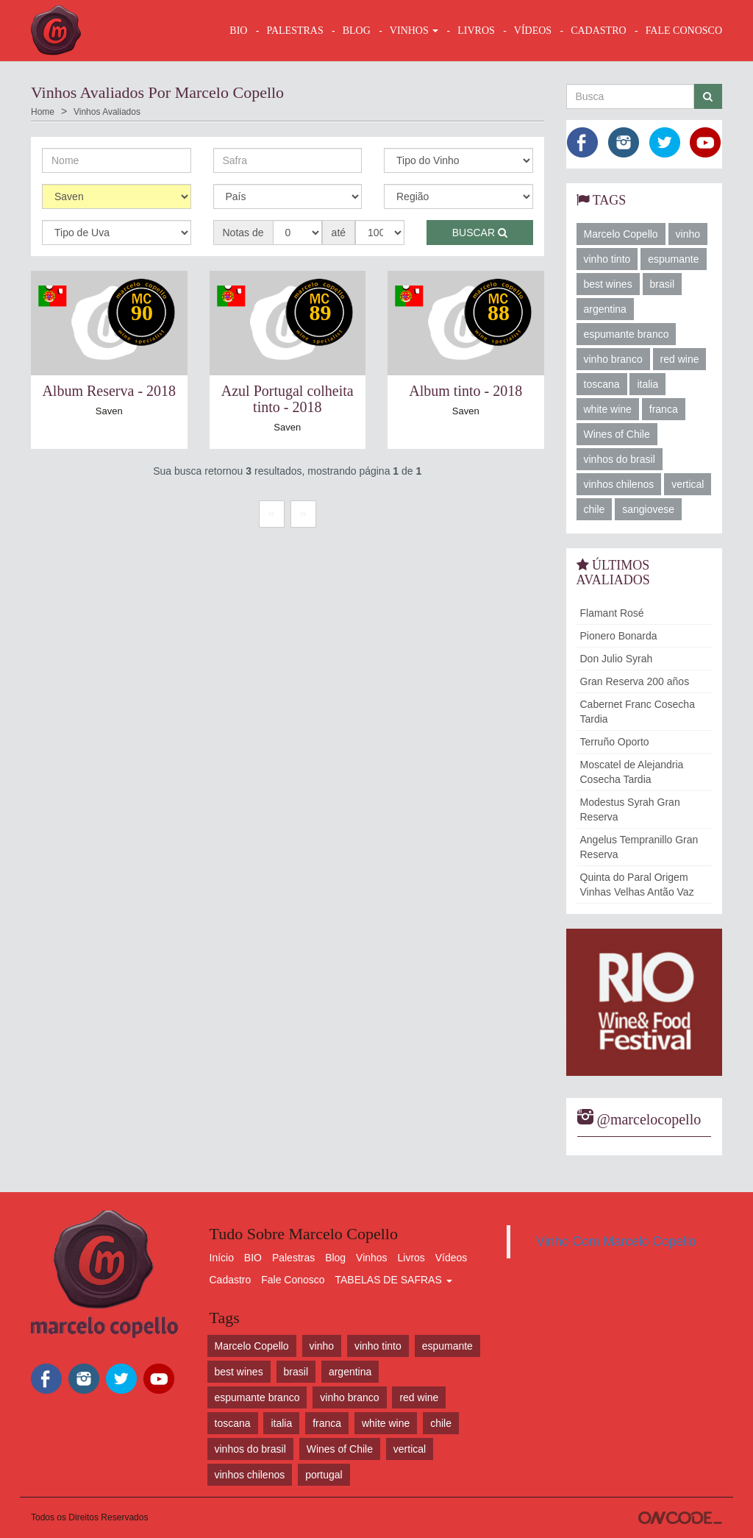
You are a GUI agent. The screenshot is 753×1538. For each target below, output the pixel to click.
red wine (679, 359)
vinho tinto (607, 259)
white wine (608, 409)
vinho (688, 234)
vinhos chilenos (619, 484)
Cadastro (230, 1280)
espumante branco (626, 334)
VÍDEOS (533, 30)
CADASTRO (598, 30)
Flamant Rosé (612, 613)
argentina (605, 309)
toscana (602, 384)
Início (222, 1258)
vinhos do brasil (619, 459)
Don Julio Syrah (616, 659)
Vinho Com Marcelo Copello (616, 1241)
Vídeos (451, 1258)
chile (594, 509)
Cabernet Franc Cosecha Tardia (637, 711)
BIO (238, 30)
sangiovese (648, 509)
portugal (324, 1475)
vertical (687, 484)
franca (663, 409)
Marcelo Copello (621, 234)
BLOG (357, 30)
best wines (608, 284)
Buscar (479, 232)
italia (647, 384)
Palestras (294, 30)
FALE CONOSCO (684, 30)
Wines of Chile (617, 434)
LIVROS (476, 30)
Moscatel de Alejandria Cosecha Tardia (632, 772)
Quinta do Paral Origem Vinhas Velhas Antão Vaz (637, 884)
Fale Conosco (292, 1280)
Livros (411, 1258)
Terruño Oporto (614, 742)
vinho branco (613, 359)
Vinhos (372, 1258)
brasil (662, 284)
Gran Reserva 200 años (635, 681)
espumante (673, 259)
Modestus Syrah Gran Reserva (630, 809)
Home (42, 112)
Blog (335, 1258)
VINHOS (414, 30)
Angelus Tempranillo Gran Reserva (639, 847)
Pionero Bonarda (618, 636)
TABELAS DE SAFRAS (393, 1280)
